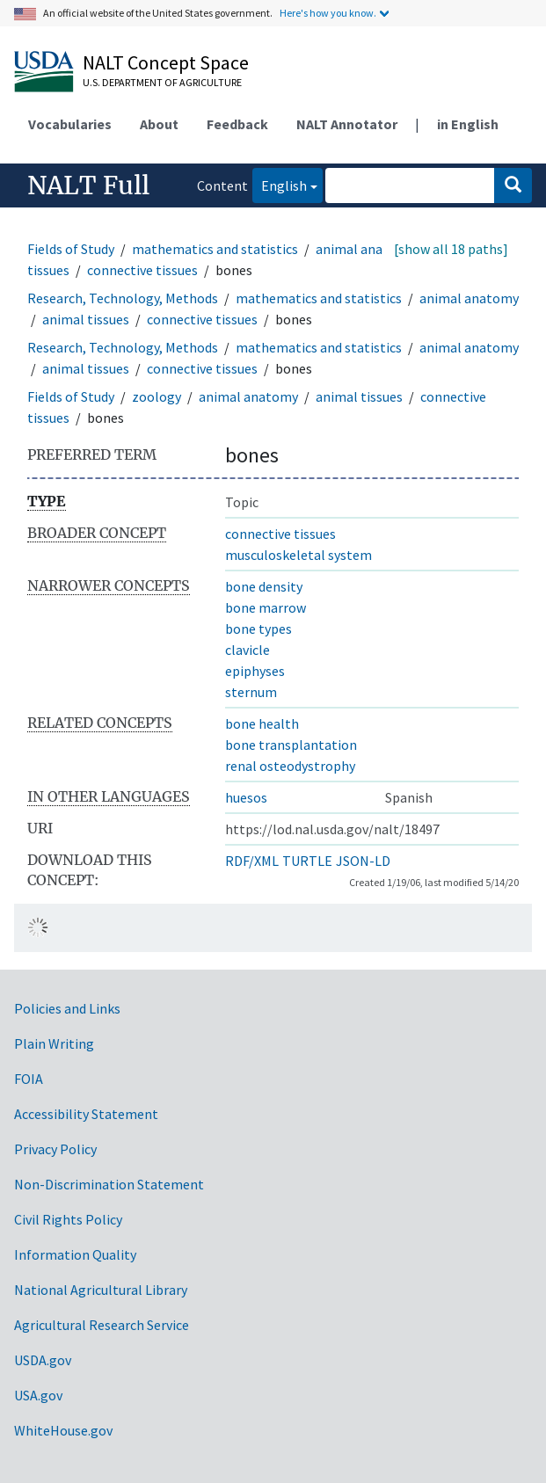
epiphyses (255, 671)
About (159, 124)
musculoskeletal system (298, 554)
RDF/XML (252, 860)
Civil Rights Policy (68, 1219)
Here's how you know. (328, 12)
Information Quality (75, 1254)
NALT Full (88, 185)
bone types (258, 628)
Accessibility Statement (86, 1114)
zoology (156, 396)
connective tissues (142, 270)
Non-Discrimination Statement (109, 1184)
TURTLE (307, 860)
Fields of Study (70, 249)
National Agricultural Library (100, 1289)
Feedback (237, 124)
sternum (251, 692)
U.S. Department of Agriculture (162, 82)
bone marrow (265, 607)
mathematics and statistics (215, 249)
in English (468, 124)
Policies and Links (67, 1008)
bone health (262, 723)
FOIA (28, 1078)
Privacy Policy (55, 1149)
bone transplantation (291, 744)
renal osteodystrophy (290, 765)
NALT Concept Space (166, 62)
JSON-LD (363, 860)
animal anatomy (365, 249)
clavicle (247, 649)
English (279, 184)
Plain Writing (54, 1043)
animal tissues (85, 319)
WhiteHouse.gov (63, 1430)
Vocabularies (70, 124)
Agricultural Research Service (101, 1325)
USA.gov (38, 1395)
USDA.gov (42, 1360)
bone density (263, 586)
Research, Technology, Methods (122, 298)
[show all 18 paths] (451, 249)
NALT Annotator (346, 124)
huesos (246, 797)
